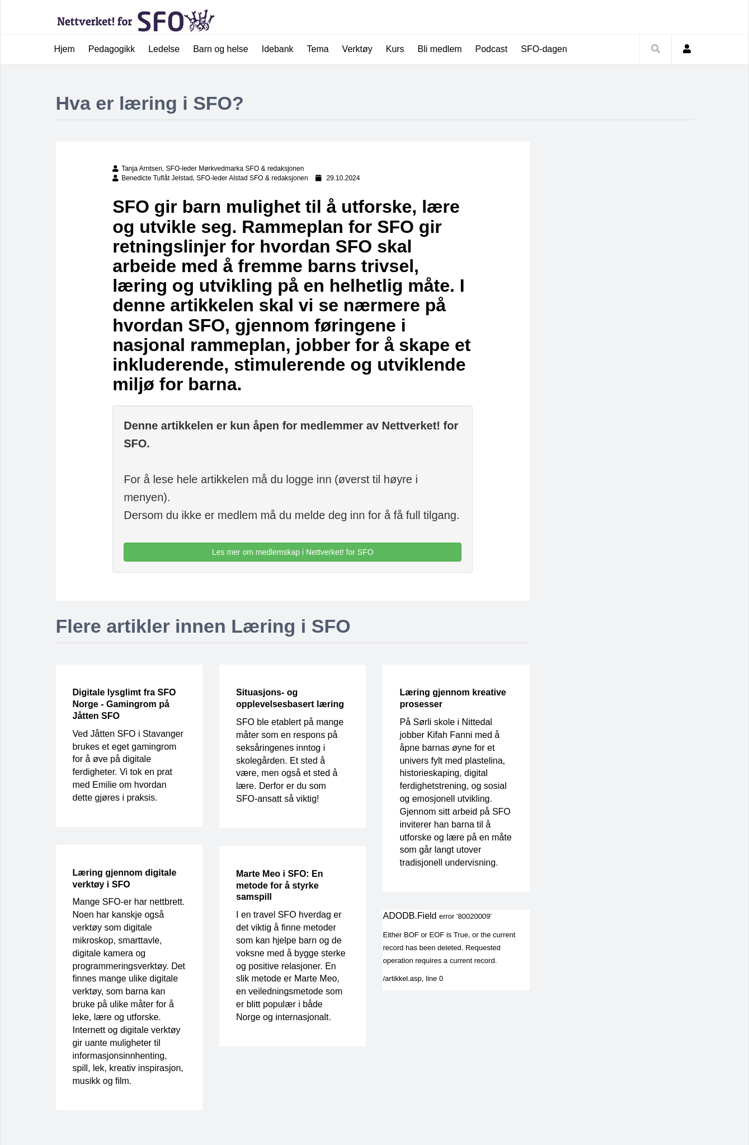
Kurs (396, 49)
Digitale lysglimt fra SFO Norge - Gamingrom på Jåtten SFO (124, 704)
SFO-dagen (544, 49)
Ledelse (164, 49)
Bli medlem (440, 49)
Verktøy (357, 49)
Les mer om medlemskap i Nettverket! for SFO (293, 552)
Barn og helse (221, 49)
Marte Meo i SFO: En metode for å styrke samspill (279, 885)
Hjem (64, 49)
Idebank (278, 49)
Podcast (492, 49)
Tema (318, 49)
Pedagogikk (111, 49)
